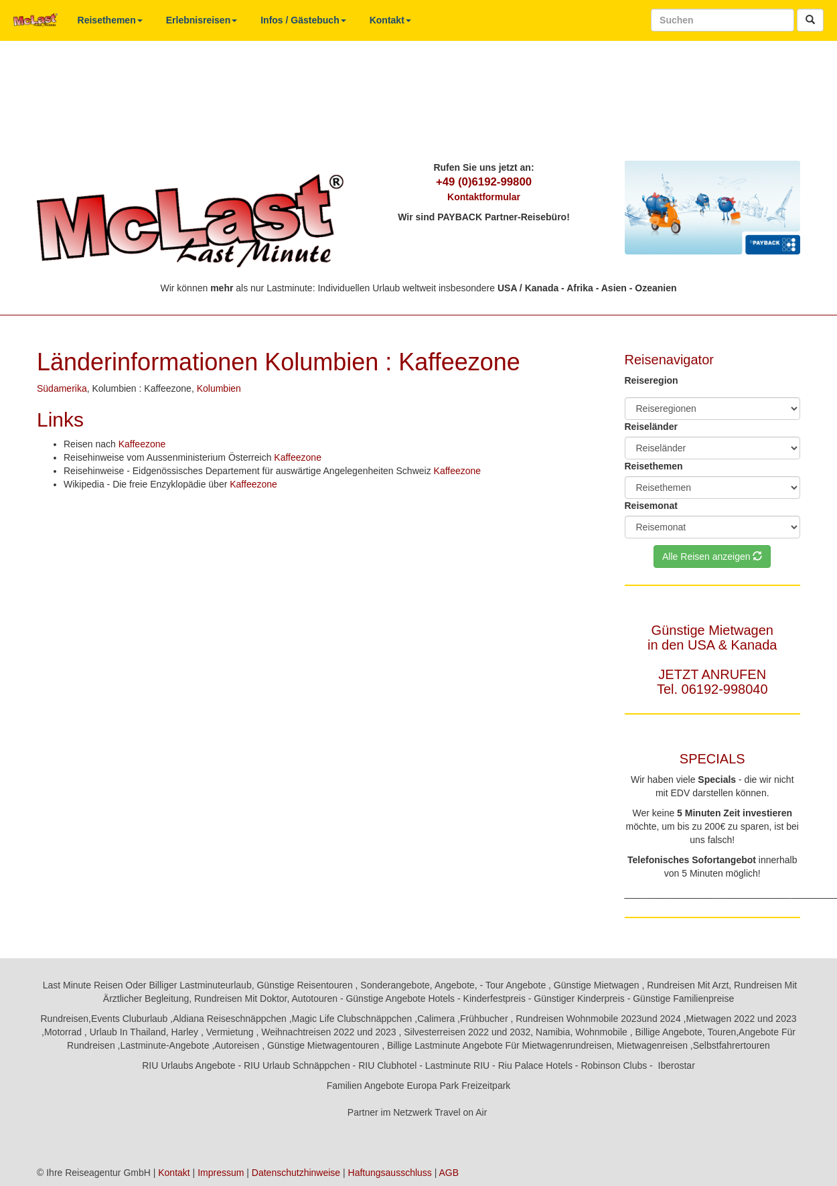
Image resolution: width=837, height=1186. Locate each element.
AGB (449, 1172)
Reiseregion (651, 380)
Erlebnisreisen (202, 20)
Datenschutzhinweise (296, 1172)
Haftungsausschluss (390, 1172)
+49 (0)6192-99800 (484, 181)
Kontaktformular (483, 197)
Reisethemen (110, 20)
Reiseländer (651, 426)
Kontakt (390, 20)
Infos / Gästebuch (303, 20)
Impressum (221, 1172)
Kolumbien (219, 388)
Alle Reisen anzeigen (712, 556)
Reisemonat (651, 505)
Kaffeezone (142, 444)
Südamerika (62, 388)
